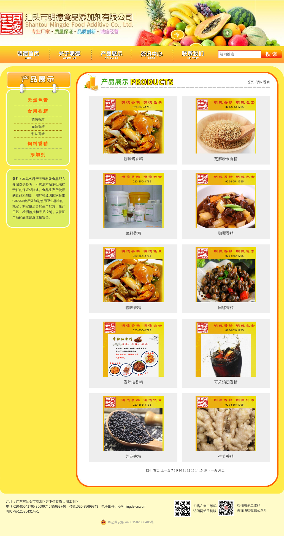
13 (192, 470)
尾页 (221, 470)
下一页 (212, 470)
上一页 (166, 470)
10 (180, 470)
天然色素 (38, 100)
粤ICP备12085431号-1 (22, 511)
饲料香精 (38, 143)
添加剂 (38, 154)
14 (196, 470)
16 (205, 470)
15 (200, 470)
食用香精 (38, 111)
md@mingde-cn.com (131, 506)
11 (184, 470)
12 (188, 470)
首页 (250, 82)
